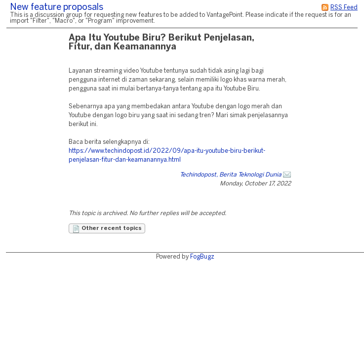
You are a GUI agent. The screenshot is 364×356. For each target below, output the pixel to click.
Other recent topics (107, 229)
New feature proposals (56, 7)
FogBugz (202, 257)
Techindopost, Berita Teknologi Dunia (231, 175)
